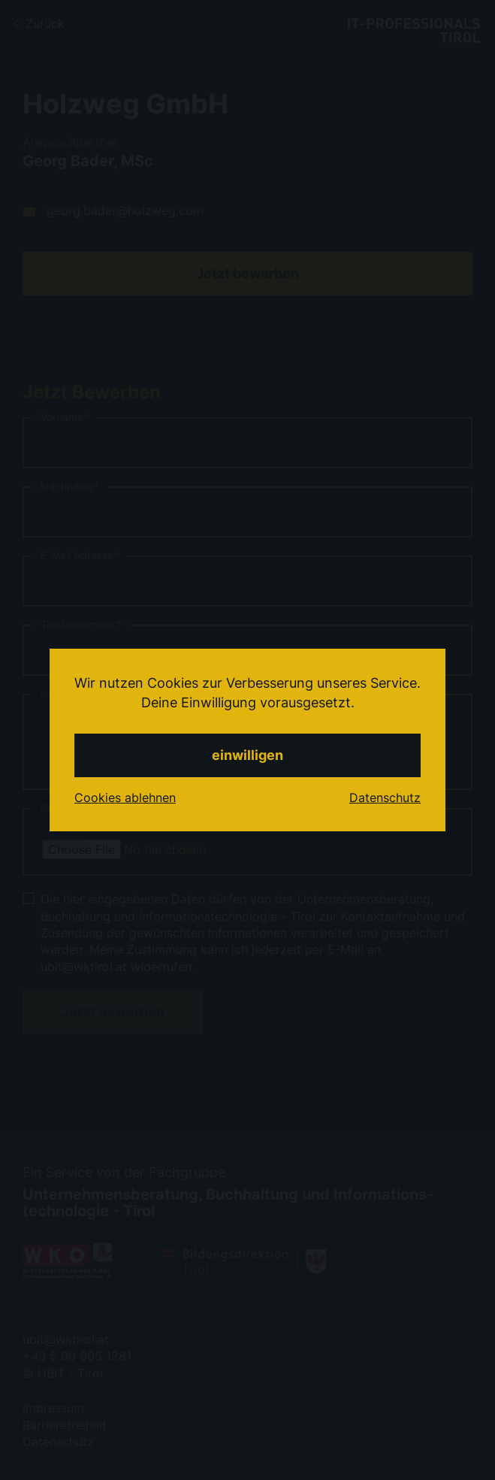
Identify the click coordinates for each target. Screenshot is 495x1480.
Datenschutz (385, 797)
